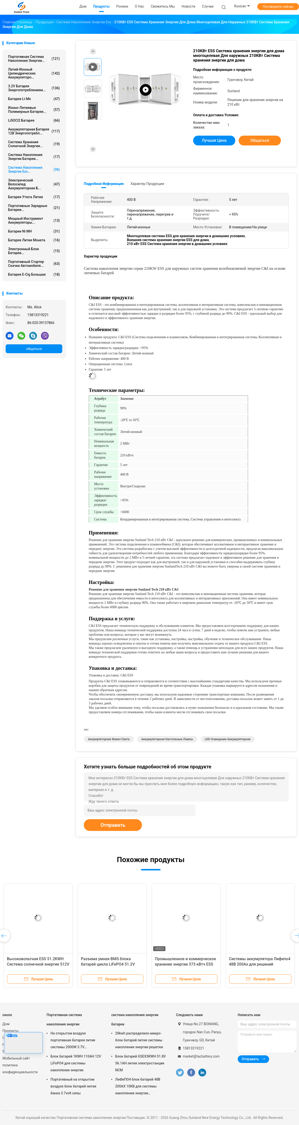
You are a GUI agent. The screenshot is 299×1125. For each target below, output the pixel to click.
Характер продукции (147, 184)
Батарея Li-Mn (34, 98)
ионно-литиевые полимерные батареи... (34, 110)
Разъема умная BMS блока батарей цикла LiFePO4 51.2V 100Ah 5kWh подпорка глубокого (111, 964)
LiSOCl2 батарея (34, 120)
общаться (34, 349)
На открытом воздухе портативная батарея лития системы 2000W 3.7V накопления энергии (72, 1040)
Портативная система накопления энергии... (34, 59)
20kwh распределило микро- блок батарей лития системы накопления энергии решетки (139, 1040)
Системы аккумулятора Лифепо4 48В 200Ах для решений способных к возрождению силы (259, 964)
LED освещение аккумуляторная (227, 739)
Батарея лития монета (34, 240)
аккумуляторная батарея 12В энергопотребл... (34, 131)
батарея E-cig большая (34, 274)
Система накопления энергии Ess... (34, 169)
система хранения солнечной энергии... (34, 144)
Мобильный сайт (16, 1058)
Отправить (112, 825)
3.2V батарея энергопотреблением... (34, 88)
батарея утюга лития (34, 196)
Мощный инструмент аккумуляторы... (34, 220)
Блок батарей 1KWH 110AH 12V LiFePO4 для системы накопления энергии (75, 1063)
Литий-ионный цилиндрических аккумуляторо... (34, 73)
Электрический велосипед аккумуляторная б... (34, 184)
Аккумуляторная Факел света (109, 739)
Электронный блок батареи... (34, 251)
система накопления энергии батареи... (34, 157)
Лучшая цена (214, 140)
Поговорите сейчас (278, 7)
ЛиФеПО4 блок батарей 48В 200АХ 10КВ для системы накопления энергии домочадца (137, 1087)
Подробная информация (104, 184)
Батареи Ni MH (34, 231)
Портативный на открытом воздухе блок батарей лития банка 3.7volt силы (73, 1086)
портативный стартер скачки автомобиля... (34, 264)
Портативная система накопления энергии (64, 1019)
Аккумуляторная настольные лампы (167, 739)
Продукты (10, 1031)
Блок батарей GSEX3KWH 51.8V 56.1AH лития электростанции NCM (140, 1063)
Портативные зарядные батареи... (34, 208)
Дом (6, 1024)
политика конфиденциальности (19, 1068)
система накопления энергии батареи (134, 1019)
